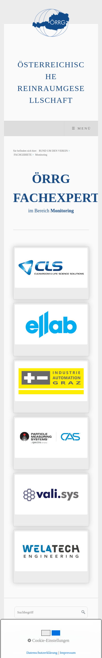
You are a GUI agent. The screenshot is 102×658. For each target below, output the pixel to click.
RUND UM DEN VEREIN (53, 150)
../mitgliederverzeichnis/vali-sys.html (51, 499)
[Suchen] (83, 612)
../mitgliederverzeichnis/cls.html (51, 273)
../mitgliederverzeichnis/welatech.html (51, 556)
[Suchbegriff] (51, 612)
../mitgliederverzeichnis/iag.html (51, 386)
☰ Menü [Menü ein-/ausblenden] (81, 128)
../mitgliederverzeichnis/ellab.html (51, 329)
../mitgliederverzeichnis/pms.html (51, 443)
